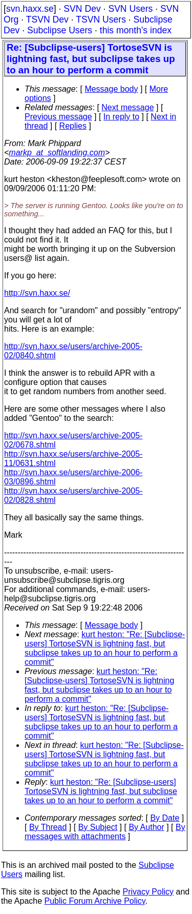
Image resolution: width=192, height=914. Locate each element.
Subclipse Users (59, 30)
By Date (164, 818)
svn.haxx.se (30, 9)
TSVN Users (101, 19)
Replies (73, 125)
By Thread (48, 827)
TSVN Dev (47, 19)
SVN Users (130, 9)
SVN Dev (81, 9)
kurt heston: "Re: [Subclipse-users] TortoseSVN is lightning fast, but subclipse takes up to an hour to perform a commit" (105, 648)
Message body (111, 89)
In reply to (121, 116)
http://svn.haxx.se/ (37, 293)
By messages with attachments (105, 832)
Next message (127, 107)
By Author (146, 827)
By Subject (97, 827)
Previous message (58, 116)
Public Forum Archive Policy (95, 901)
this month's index (136, 30)
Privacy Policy (148, 891)
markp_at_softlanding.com (57, 152)
